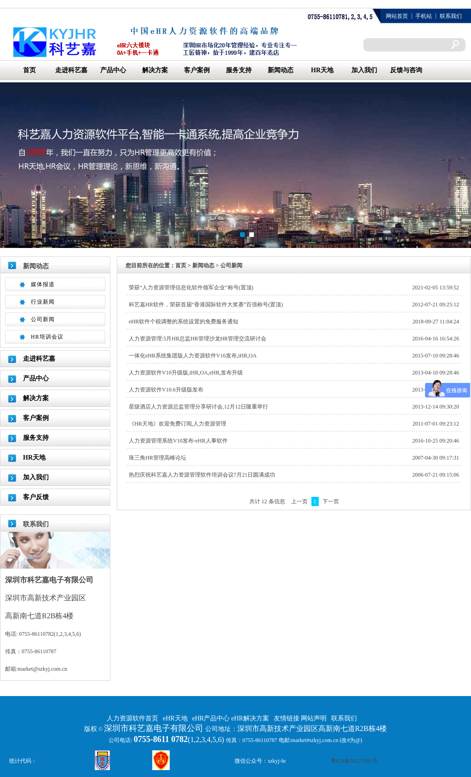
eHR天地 (175, 718)
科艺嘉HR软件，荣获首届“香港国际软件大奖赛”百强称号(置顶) (206, 304)
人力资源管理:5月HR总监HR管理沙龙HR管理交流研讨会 (197, 338)
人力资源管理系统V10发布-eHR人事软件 (178, 440)
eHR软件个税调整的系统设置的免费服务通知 (183, 321)
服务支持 (239, 70)
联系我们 (451, 16)
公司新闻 (43, 319)
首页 (29, 70)
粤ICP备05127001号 (354, 761)
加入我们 (364, 70)
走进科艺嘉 (71, 70)
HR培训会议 (47, 337)
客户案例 (197, 70)
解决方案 (155, 70)
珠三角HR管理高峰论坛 (157, 458)
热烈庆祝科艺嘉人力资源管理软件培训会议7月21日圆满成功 (202, 475)
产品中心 (113, 70)
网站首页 (397, 16)
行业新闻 (43, 302)
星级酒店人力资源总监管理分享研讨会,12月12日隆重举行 (198, 406)
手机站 (423, 16)
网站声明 (314, 718)
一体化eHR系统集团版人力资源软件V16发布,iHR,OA (193, 355)
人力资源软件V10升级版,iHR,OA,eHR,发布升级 (186, 372)
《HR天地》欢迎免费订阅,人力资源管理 (177, 423)
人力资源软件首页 (132, 718)
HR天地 (322, 70)
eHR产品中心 (211, 718)
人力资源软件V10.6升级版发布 (166, 389)
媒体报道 (43, 284)
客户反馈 (36, 497)
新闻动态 (280, 70)
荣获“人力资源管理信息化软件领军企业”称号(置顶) (191, 287)
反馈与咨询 (406, 70)
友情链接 (287, 718)
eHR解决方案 (250, 718)
